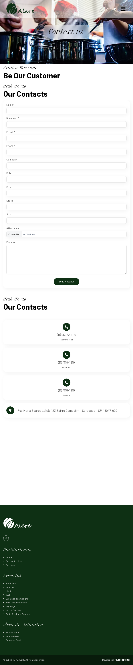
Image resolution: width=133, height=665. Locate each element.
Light (8, 591)
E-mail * (10, 132)
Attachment (13, 228)
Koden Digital (123, 659)
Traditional (11, 583)
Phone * (10, 146)
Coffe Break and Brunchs (18, 614)
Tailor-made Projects (16, 602)
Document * (12, 118)
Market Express (13, 610)
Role (8, 173)
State (9, 200)
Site (8, 214)
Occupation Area (14, 561)
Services (10, 565)
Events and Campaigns (17, 598)
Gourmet (10, 587)
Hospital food (12, 632)
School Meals (12, 636)
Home (9, 557)
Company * (12, 159)
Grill (8, 595)
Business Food (13, 640)
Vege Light (11, 606)
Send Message (66, 281)
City (8, 187)
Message (11, 242)
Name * (10, 104)
